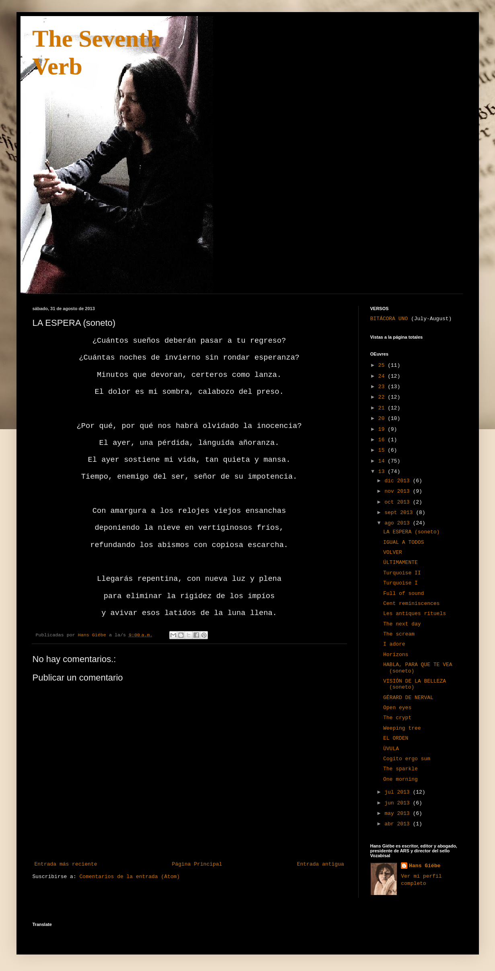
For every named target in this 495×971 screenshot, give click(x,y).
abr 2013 (398, 824)
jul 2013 (398, 792)
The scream (399, 634)
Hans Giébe (424, 866)
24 (383, 376)
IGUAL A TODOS (403, 542)
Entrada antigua (320, 864)
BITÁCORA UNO (389, 319)
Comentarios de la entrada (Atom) (130, 877)
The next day (402, 624)
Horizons (395, 655)
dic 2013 (398, 481)
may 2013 (398, 814)
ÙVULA (391, 749)
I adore (394, 644)
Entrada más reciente (66, 864)
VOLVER (392, 552)
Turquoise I (400, 583)
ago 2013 (398, 523)
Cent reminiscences (411, 604)
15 (383, 450)
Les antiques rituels (414, 614)
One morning (400, 779)
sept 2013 (400, 513)
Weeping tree (402, 728)
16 (383, 440)
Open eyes (397, 708)
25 (383, 365)
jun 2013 (398, 803)
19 (383, 429)
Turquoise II (402, 573)
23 (383, 387)
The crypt (397, 718)
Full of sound (403, 593)
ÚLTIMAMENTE (400, 563)
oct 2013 (398, 502)
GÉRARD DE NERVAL (408, 698)
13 (383, 472)
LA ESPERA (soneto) (411, 532)
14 (383, 461)
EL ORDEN (395, 738)
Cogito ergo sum (406, 759)
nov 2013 (398, 491)
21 (383, 408)
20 (383, 419)
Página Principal (197, 864)
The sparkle (400, 769)
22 (383, 397)
